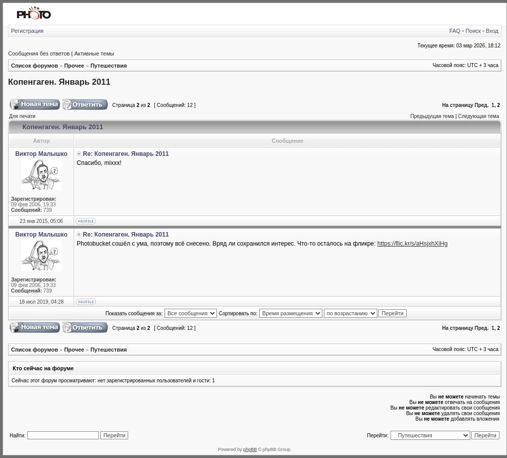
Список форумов (34, 66)
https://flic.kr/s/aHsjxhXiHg (412, 243)
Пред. (482, 105)
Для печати (22, 116)
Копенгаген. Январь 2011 (59, 81)
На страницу (457, 105)
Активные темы (94, 53)
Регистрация (27, 31)
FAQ (455, 31)
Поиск (473, 31)
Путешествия (108, 66)
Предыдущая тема (432, 116)
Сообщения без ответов (39, 53)
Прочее (74, 66)
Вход (492, 31)
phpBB (250, 449)
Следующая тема (478, 116)
